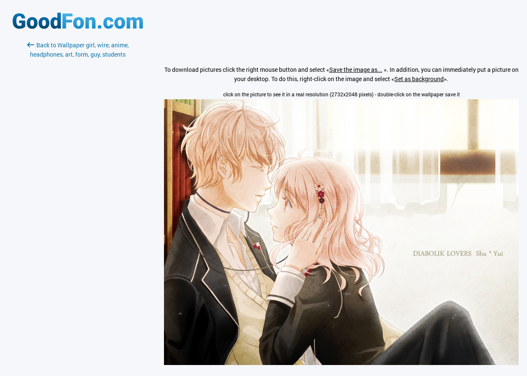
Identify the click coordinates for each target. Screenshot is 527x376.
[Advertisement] (77, 159)
